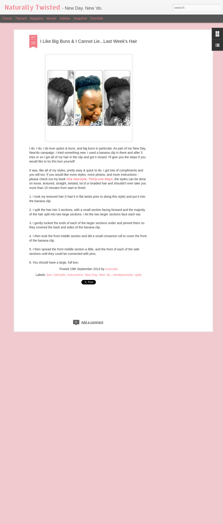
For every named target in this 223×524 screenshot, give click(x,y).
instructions (75, 275)
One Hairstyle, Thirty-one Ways (89, 179)
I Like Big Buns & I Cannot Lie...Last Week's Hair (88, 41)
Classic (7, 18)
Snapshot (80, 18)
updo (138, 275)
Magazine (36, 18)
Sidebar (65, 18)
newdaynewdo (123, 275)
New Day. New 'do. (98, 275)
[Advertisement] (172, 105)
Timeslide (96, 18)
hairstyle (59, 275)
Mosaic (51, 18)
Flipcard (21, 18)
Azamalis (111, 269)
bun (49, 275)
